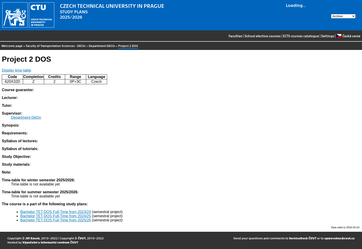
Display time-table (16, 70)
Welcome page (12, 45)
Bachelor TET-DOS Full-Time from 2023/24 (55, 212)
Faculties (235, 36)
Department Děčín (102, 45)
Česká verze (348, 36)
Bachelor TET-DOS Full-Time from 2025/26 (55, 220)
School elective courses (262, 36)
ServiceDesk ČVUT (302, 238)
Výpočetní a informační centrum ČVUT (50, 242)
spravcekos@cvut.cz (339, 238)
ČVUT (82, 238)
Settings (327, 36)
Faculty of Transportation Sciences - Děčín (55, 45)
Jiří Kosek (32, 238)
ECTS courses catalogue (301, 36)
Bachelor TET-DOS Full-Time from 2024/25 (55, 216)
